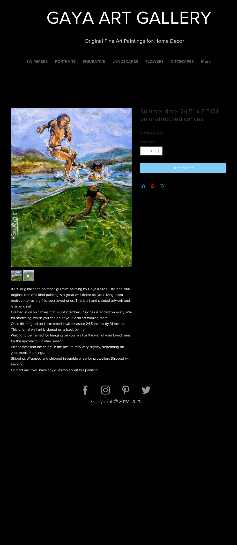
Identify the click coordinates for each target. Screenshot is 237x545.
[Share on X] (171, 186)
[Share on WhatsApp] (162, 186)
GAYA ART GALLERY (128, 17)
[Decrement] (144, 151)
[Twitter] (146, 390)
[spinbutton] (151, 151)
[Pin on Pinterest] (153, 186)
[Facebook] (85, 390)
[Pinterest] (126, 390)
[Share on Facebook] (143, 186)
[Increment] (159, 151)
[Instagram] (105, 390)
